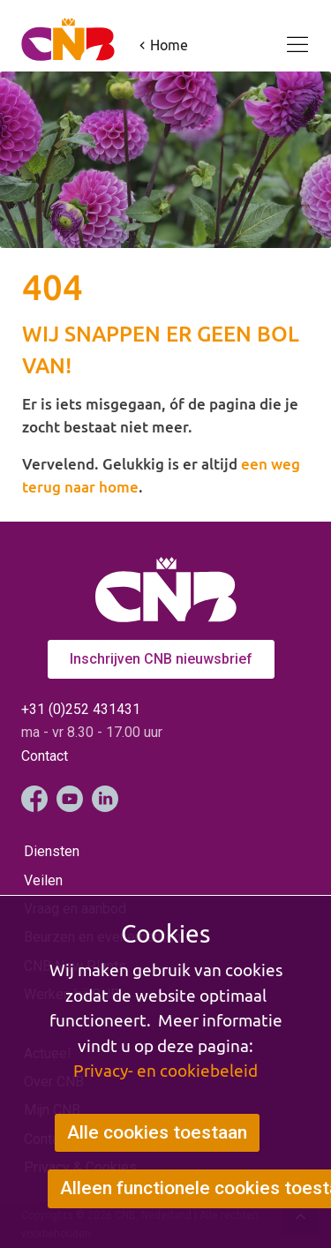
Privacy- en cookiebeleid (165, 1070)
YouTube (69, 799)
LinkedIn (105, 799)
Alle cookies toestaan (157, 1132)
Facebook (34, 799)
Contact (44, 756)
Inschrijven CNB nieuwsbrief (161, 658)
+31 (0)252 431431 (80, 709)
